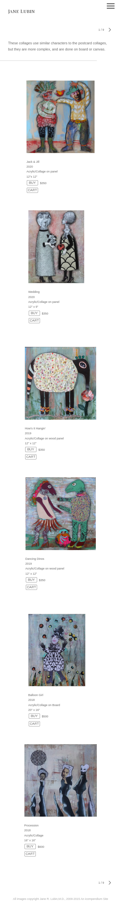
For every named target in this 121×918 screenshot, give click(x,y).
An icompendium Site (94, 899)
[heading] (21, 11)
